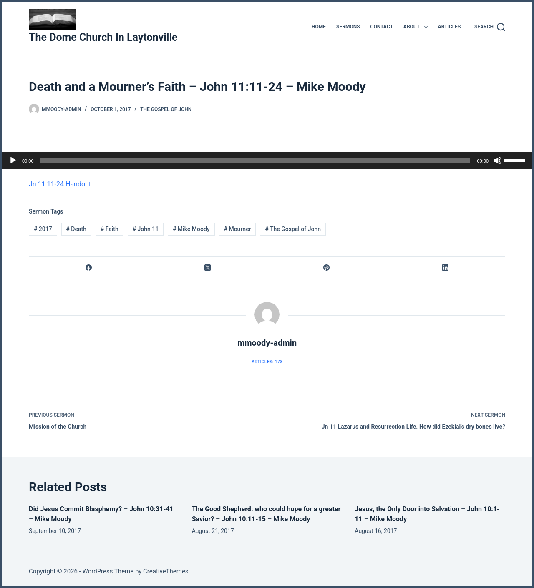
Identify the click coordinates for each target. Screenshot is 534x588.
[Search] (489, 27)
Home (319, 27)
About (417, 27)
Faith (109, 229)
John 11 (146, 229)
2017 (43, 229)
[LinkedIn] (445, 267)
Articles (449, 27)
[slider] (255, 160)
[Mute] (498, 160)
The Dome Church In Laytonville (103, 37)
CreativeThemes (166, 571)
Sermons (348, 27)
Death (76, 229)
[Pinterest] (326, 267)
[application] (267, 160)
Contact (381, 27)
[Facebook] (88, 267)
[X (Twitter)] (207, 267)
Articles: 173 (267, 361)
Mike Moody (191, 229)
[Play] (13, 160)
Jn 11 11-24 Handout (60, 184)
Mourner (237, 229)
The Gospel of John (165, 109)
